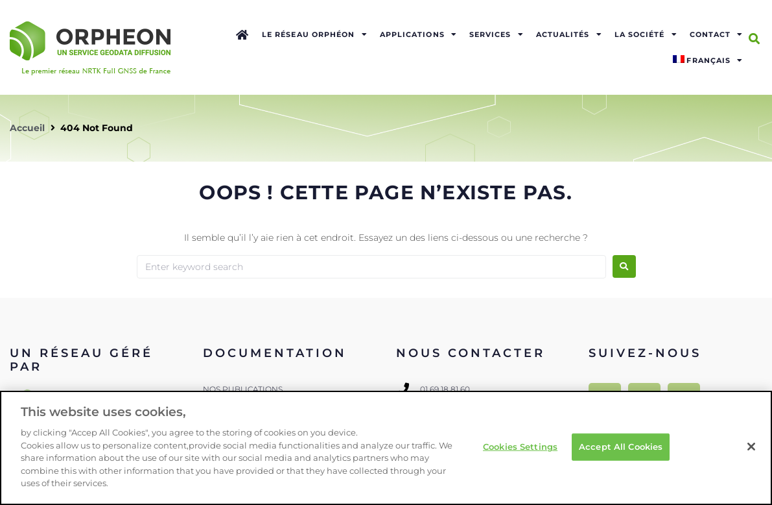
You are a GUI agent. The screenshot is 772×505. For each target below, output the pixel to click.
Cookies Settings (520, 446)
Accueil (27, 128)
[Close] (751, 446)
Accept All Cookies (620, 446)
